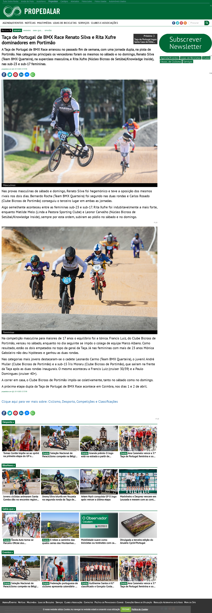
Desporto (8, 422)
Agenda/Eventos (13, 22)
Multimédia (44, 22)
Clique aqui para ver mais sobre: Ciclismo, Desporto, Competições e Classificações (60, 401)
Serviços (83, 22)
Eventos (7, 552)
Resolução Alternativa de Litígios (168, 602)
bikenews (27, 30)
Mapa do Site (190, 602)
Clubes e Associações (104, 22)
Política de (140, 609)
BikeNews (8, 465)
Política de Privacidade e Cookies (109, 602)
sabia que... (37, 30)
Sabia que (8, 508)
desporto (17, 30)
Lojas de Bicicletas (65, 22)
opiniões (48, 30)
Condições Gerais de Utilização (138, 602)
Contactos (88, 602)
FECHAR (125, 609)
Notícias (30, 22)
